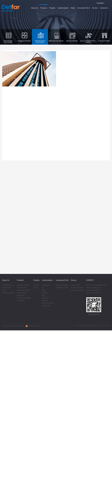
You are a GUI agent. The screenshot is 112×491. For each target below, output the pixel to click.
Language (100, 3)
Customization (63, 8)
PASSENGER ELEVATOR (82, 435)
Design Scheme (76, 394)
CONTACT (90, 389)
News (73, 8)
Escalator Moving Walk (24, 407)
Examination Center (62, 397)
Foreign (35, 397)
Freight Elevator (22, 402)
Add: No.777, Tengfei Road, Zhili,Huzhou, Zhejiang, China (96, 395)
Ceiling (44, 400)
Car (43, 397)
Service (95, 8)
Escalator (45, 410)
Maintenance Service (77, 400)
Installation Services (77, 397)
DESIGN (101, 435)
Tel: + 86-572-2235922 (93, 402)
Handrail (44, 402)
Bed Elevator (21, 405)
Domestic (36, 394)
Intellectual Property (62, 394)
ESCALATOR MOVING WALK (93, 435)
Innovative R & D (83, 8)
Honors (4, 400)
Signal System (46, 415)
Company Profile (7, 394)
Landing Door (46, 394)
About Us (34, 8)
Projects (52, 8)
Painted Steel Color (48, 412)
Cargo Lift (45, 407)
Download (108, 3)
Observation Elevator (23, 400)
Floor (43, 405)
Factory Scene (6, 397)
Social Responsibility (8, 402)
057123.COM (107, 435)
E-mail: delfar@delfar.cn (93, 400)
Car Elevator (21, 410)
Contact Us (104, 8)
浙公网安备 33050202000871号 (33, 435)
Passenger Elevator (23, 394)
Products (43, 8)
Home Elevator (21, 397)
